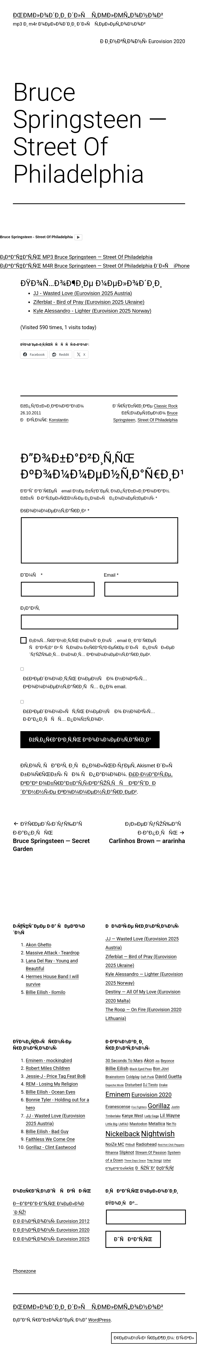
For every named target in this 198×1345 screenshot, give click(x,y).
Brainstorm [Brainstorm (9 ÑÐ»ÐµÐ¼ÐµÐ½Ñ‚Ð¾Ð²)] (115, 1077)
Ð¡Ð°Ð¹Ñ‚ (30, 608)
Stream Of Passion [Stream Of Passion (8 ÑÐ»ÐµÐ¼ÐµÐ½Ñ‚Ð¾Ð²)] (151, 1152)
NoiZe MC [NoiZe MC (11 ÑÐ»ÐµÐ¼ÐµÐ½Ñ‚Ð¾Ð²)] (114, 1144)
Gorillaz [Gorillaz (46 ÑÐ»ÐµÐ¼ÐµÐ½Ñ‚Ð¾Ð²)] (159, 1106)
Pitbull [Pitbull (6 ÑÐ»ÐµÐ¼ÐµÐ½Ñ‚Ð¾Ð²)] (130, 1145)
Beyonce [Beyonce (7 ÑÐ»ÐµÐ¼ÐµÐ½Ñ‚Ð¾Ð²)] (167, 1061)
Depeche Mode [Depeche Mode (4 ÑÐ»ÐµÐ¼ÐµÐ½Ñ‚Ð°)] (114, 1085)
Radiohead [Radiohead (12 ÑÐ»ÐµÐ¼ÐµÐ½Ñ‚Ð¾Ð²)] (146, 1144)
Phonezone (24, 1271)
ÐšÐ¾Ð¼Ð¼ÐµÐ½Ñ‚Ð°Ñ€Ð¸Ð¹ (54, 510)
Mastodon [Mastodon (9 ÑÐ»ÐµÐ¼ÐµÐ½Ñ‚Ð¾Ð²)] (138, 1124)
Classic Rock (166, 406)
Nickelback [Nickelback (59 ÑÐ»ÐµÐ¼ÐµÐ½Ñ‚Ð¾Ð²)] (122, 1134)
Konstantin (59, 420)
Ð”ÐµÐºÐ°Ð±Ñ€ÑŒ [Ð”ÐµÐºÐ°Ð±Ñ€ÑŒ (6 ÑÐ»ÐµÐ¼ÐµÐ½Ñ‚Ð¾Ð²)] (119, 1168)
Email (111, 575)
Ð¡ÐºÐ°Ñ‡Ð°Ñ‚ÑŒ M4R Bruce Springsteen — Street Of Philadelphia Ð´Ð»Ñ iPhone (94, 266)
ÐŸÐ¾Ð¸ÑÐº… (121, 1203)
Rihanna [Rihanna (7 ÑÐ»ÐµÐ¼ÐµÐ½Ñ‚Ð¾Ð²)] (111, 1152)
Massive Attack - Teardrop (52, 952)
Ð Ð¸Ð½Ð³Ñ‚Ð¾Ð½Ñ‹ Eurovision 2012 (51, 1221)
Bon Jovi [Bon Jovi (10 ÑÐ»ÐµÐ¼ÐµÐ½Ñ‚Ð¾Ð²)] (161, 1068)
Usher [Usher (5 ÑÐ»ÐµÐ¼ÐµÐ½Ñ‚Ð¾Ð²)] (167, 1160)
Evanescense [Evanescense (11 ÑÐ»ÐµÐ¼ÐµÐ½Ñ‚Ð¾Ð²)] (117, 1106)
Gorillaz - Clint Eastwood (51, 1147)
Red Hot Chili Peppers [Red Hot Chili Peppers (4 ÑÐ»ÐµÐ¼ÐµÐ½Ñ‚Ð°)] (171, 1145)
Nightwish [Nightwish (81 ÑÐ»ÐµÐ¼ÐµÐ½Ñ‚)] (158, 1133)
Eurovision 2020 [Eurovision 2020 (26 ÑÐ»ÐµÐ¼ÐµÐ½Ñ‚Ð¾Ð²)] (151, 1095)
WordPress (99, 1320)
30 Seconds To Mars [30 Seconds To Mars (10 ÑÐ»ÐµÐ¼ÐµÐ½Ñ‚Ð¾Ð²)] (124, 1060)
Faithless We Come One (50, 1139)
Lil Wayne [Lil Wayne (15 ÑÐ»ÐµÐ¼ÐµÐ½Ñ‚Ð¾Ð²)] (170, 1115)
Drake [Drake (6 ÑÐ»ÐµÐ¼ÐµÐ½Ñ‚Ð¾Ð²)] (163, 1085)
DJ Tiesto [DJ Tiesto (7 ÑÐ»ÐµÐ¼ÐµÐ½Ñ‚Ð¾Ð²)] (150, 1085)
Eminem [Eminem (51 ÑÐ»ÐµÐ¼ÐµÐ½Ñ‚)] (117, 1094)
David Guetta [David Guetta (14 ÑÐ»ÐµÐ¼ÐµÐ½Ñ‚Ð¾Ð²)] (168, 1076)
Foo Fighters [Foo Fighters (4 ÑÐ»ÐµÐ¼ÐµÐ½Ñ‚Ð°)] (139, 1107)
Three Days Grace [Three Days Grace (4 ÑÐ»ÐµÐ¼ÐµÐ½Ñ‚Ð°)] (135, 1160)
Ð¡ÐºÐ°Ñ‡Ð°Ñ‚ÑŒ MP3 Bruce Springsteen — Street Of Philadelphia (76, 257)
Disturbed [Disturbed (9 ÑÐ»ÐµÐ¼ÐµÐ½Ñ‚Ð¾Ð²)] (133, 1085)
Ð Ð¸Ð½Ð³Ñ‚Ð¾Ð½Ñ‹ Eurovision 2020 (142, 41)
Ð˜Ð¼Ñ (31, 575)
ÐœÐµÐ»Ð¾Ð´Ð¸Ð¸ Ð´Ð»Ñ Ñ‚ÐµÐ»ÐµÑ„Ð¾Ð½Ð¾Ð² (88, 15)
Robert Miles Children (48, 1068)
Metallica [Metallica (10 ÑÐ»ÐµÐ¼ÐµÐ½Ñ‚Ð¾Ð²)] (156, 1123)
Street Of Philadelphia (157, 420)
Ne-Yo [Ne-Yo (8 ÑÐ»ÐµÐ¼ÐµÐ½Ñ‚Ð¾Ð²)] (171, 1124)
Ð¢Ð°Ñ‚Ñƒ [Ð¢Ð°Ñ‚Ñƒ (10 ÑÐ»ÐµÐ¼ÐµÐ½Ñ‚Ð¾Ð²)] (165, 1168)
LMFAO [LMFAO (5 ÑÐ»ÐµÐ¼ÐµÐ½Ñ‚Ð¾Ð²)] (123, 1124)
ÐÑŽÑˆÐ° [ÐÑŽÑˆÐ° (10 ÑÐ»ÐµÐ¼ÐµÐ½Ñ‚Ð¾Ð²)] (145, 1168)
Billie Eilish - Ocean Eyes (50, 1092)
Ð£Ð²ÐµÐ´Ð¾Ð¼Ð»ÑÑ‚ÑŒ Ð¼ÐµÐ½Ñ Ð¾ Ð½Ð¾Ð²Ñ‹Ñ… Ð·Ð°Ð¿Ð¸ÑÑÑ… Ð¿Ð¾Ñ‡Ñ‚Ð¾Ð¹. (89, 715)
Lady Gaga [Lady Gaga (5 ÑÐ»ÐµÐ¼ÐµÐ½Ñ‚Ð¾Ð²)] (151, 1116)
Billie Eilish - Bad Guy (47, 1131)
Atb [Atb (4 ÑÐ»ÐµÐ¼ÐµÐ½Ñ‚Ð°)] (157, 1061)
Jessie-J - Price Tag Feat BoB (56, 1076)
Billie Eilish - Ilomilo (45, 992)
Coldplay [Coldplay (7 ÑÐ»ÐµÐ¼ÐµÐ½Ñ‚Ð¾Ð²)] (132, 1077)
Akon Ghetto (38, 944)
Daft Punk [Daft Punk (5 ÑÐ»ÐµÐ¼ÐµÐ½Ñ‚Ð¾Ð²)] (147, 1077)
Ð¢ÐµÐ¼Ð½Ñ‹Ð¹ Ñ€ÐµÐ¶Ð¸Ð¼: (154, 1338)
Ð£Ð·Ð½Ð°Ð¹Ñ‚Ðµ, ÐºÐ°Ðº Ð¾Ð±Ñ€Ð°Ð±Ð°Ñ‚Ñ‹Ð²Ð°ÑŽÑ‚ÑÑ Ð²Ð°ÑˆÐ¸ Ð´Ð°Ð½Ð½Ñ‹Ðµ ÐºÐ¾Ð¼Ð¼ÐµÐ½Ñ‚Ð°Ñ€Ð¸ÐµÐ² (96, 783)
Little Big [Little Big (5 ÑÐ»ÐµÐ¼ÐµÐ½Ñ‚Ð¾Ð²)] (111, 1124)
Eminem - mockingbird (49, 1060)
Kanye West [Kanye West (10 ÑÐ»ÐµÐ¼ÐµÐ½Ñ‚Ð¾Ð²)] (132, 1115)
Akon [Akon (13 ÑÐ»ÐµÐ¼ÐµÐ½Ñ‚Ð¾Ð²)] (149, 1060)
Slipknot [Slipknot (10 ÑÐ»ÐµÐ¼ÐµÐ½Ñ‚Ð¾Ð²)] (126, 1152)
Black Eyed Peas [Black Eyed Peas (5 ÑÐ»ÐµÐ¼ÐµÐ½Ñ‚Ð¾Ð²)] (141, 1069)
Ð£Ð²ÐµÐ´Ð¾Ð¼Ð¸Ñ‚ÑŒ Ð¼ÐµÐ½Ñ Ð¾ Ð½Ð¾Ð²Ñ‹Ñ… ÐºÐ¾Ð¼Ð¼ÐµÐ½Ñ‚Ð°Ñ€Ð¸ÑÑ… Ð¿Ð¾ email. (85, 682)
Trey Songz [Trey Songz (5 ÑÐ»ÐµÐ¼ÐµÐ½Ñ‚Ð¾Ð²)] (154, 1160)
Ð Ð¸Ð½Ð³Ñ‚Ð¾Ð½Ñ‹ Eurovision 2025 (51, 1239)
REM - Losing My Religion (52, 1084)
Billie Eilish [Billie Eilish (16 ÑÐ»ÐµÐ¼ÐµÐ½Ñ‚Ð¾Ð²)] (116, 1068)
